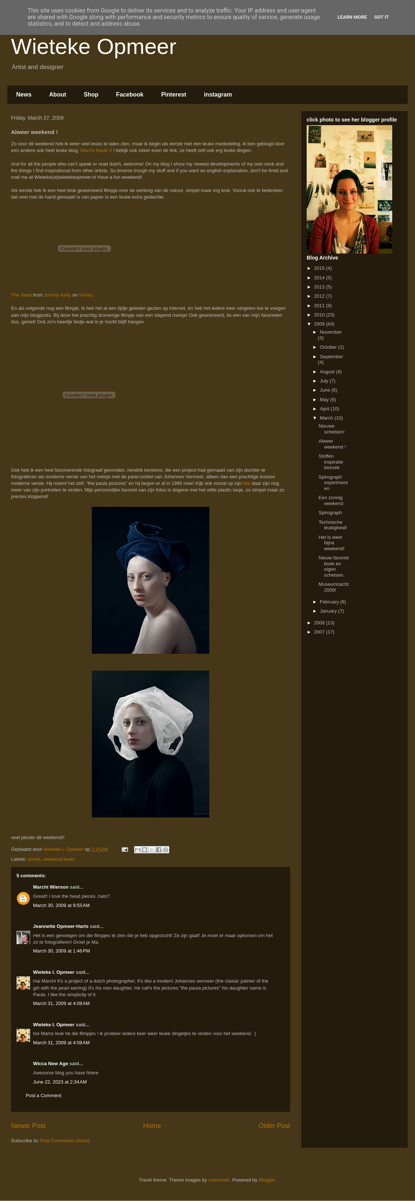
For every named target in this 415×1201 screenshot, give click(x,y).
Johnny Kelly (57, 295)
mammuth (219, 1180)
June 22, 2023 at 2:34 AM (60, 1082)
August (328, 371)
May (325, 399)
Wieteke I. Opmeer (54, 972)
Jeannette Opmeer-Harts (61, 926)
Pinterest (173, 94)
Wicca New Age (50, 1063)
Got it (381, 17)
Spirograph (330, 512)
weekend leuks (59, 859)
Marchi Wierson (51, 887)
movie (34, 859)
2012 (320, 296)
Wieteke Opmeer (93, 46)
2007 (320, 632)
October (329, 347)
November (331, 332)
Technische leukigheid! (332, 525)
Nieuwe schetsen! (331, 429)
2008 (320, 622)
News (24, 94)
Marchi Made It (96, 150)
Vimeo (86, 295)
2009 (320, 324)
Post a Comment (43, 1095)
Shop (91, 94)
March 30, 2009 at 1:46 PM (61, 951)
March (327, 418)
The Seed (21, 295)
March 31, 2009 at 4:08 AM (61, 1003)
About (57, 94)
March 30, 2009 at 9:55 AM (61, 905)
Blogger (267, 1180)
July (325, 381)
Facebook (130, 94)
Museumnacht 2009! (333, 587)
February (330, 602)
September (331, 356)
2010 (320, 315)
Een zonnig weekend (330, 500)
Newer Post (28, 1125)
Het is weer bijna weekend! (331, 542)
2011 (320, 305)
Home (152, 1125)
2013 (320, 287)
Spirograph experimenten (332, 482)
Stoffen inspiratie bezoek (330, 461)
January (329, 611)
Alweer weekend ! (332, 444)
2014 (320, 277)
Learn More (352, 17)
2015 (320, 268)
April (325, 408)
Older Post (274, 1125)
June (326, 390)
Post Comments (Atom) (65, 1140)
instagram (218, 94)
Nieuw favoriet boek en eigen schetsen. (333, 566)
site (246, 483)
